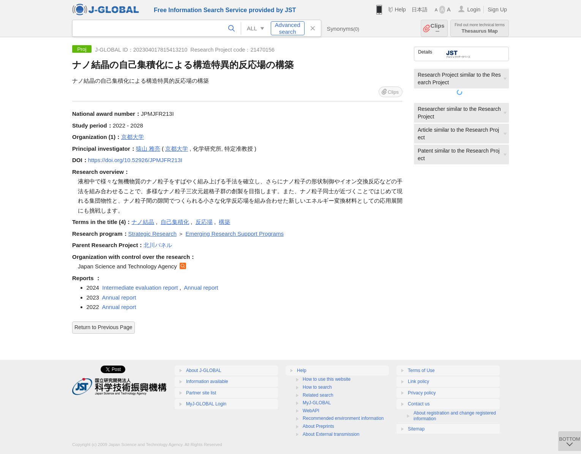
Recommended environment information (343, 418)
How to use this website (326, 379)
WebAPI (311, 410)
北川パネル (158, 245)
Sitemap (416, 429)
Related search (318, 395)
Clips (438, 28)
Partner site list (201, 393)
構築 (224, 222)
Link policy (418, 381)
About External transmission (331, 434)
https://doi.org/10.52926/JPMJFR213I (135, 160)
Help (400, 9)
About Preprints (318, 426)
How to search (317, 387)
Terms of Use (421, 370)
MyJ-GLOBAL (317, 402)
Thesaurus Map (480, 28)
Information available (207, 381)
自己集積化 (175, 222)
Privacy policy (422, 393)
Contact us (418, 404)
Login (473, 9)
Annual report (201, 287)
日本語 (420, 9)
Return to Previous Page (103, 327)
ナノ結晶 (142, 222)
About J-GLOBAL (203, 370)
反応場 (204, 222)
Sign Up (497, 9)
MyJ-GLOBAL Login (206, 404)
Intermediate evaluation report (140, 287)
